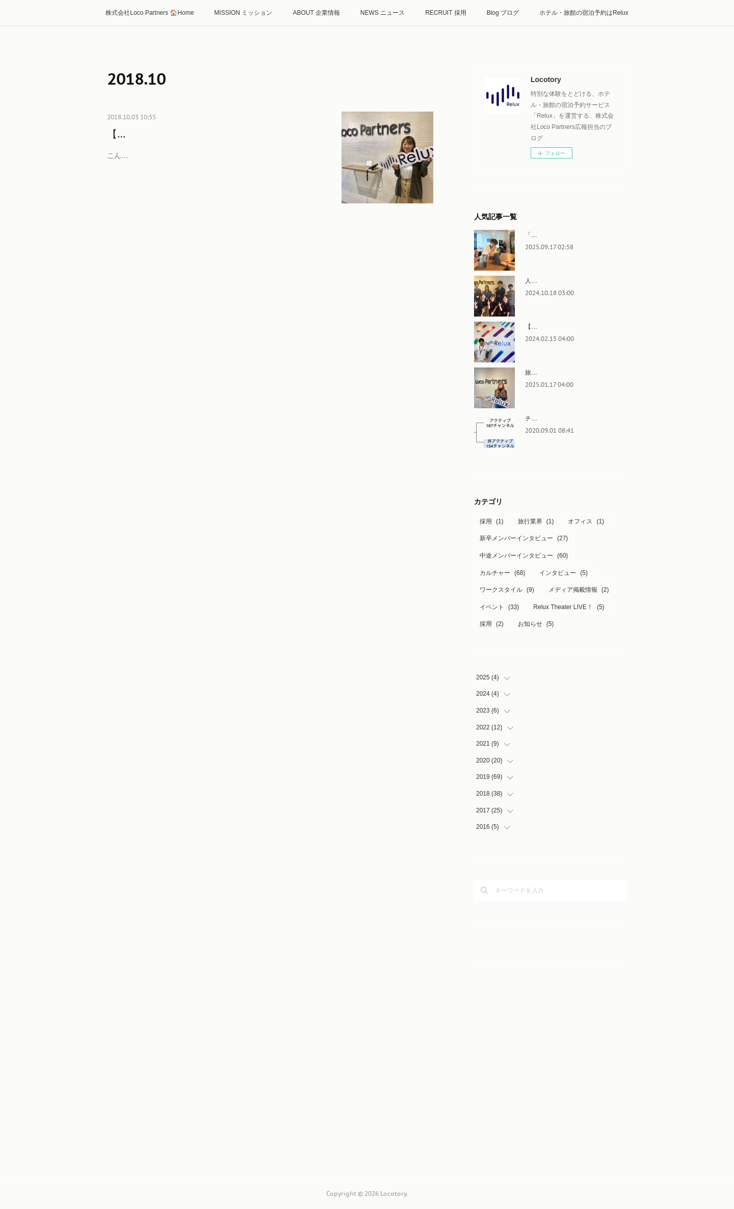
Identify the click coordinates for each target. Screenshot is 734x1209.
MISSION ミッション (243, 12)
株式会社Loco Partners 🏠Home (150, 12)
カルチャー (502, 572)
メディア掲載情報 (578, 589)
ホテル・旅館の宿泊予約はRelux (583, 12)
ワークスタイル (507, 589)
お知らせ (536, 623)
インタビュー (563, 572)
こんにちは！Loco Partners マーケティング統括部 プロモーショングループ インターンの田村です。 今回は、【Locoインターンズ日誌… (217, 178)
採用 (492, 521)
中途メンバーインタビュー (524, 555)
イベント (499, 607)
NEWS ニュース (382, 12)
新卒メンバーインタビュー (524, 538)
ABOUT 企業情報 (316, 12)
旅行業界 (536, 521)
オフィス (586, 521)
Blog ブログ (503, 12)
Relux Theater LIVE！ (568, 607)
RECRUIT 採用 (445, 12)
